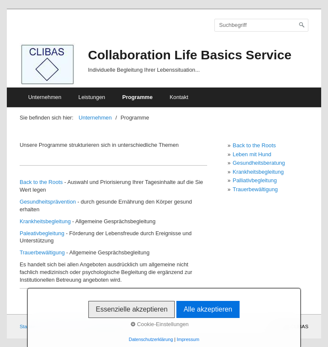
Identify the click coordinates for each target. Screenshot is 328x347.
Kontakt (179, 97)
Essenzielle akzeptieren (131, 309)
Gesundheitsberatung (259, 163)
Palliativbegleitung (255, 180)
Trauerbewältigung (42, 252)
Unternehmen (45, 97)
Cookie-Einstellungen (160, 324)
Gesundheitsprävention (48, 201)
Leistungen (92, 97)
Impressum (188, 339)
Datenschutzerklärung (151, 339)
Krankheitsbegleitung (45, 221)
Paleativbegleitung (42, 233)
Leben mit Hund (252, 154)
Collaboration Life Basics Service (189, 55)
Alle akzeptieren (208, 309)
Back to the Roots (41, 182)
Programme (137, 97)
